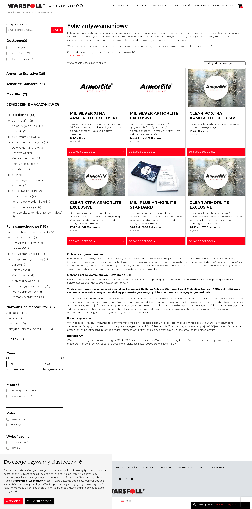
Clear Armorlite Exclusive (209, 204)
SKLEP (144, 5)
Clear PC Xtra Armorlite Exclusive (214, 115)
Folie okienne (26, 12)
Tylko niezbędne (39, 501)
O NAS (215, 5)
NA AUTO (132, 5)
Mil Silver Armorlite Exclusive (154, 115)
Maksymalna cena (53, 369)
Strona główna (12, 12)
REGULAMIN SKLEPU (211, 467)
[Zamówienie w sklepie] (225, 63)
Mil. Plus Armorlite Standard (153, 204)
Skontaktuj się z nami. (227, 504)
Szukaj (57, 29)
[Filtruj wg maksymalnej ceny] (48, 364)
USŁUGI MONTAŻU (162, 5)
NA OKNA (118, 5)
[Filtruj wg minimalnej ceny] (11, 364)
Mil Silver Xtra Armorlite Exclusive (94, 115)
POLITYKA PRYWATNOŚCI (176, 467)
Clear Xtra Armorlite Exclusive (95, 204)
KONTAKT (227, 5)
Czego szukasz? (16, 24)
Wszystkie (13, 501)
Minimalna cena (15, 369)
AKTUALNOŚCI (184, 5)
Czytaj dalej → (75, 55)
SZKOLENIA (202, 5)
